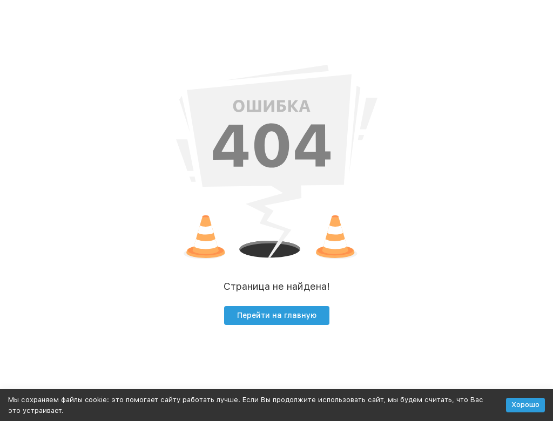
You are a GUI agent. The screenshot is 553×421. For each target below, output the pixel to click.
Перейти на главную (276, 315)
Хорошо (525, 404)
